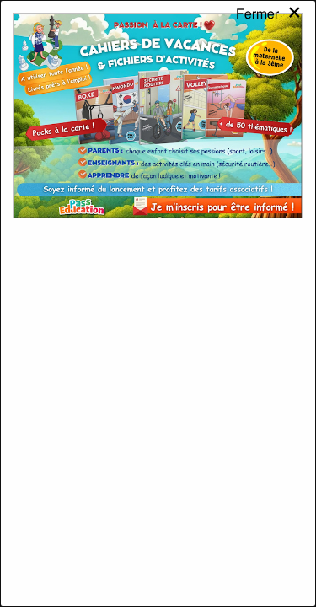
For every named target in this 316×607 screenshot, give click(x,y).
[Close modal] (269, 28)
